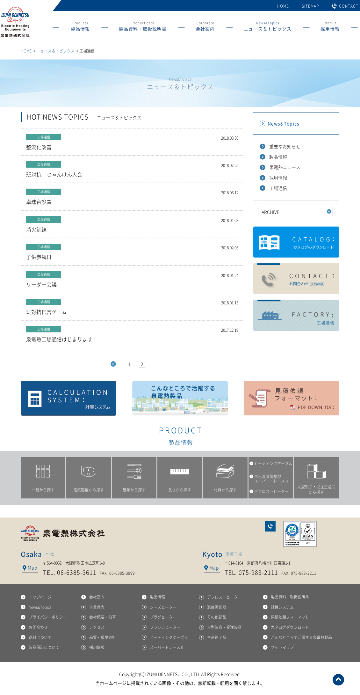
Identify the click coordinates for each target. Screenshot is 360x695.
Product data (142, 27)
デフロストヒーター (224, 597)
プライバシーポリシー (48, 617)
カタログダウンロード (296, 242)
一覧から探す (43, 490)
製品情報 (278, 157)
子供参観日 (132, 252)
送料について (40, 637)
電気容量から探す (88, 490)
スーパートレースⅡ (167, 647)
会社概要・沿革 (102, 617)
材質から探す (225, 490)
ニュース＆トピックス (55, 51)
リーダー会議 (132, 279)
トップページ (40, 597)
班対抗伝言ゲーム (132, 307)
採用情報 (278, 177)
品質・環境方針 (102, 637)
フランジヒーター (165, 627)
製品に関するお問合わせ (296, 279)
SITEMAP (310, 6)
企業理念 (96, 607)
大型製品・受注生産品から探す (316, 489)
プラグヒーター (163, 617)
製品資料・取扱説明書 (290, 597)
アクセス (96, 627)
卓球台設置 (132, 197)
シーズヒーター (163, 607)
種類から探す (134, 490)
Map (32, 567)
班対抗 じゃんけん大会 (132, 169)
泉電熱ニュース (284, 167)
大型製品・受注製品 (224, 627)
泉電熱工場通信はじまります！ (132, 334)
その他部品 (216, 617)
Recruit (330, 27)
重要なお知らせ (284, 146)
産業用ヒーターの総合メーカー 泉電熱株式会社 (14, 37)
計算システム (68, 398)
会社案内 (96, 597)
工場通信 (278, 188)
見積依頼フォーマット (291, 398)
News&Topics (267, 27)
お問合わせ (270, 526)
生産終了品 (216, 637)
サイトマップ (282, 647)
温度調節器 (216, 607)
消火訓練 (132, 224)
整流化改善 (132, 142)
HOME (283, 6)
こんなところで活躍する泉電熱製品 (180, 398)
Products (80, 27)
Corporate (205, 27)
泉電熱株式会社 (64, 533)
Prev (113, 364)
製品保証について (44, 647)
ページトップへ (338, 679)
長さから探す (179, 490)
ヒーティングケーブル (169, 637)
